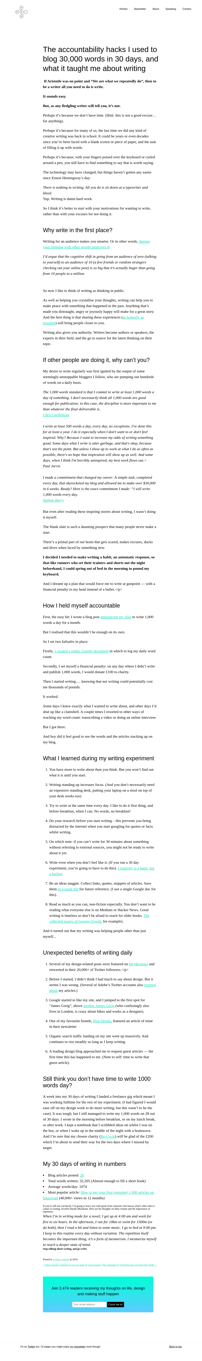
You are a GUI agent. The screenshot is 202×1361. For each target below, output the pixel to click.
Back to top (175, 1346)
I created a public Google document (81, 651)
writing (56, 1259)
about (53, 990)
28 (82, 1175)
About (156, 9)
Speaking (171, 9)
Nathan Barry (53, 500)
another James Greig (98, 1006)
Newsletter (140, 9)
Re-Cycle (108, 1136)
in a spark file (68, 889)
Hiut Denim (102, 1021)
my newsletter (78, 1346)
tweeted (150, 985)
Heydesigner (138, 964)
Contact (187, 9)
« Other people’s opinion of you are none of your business (72, 1265)
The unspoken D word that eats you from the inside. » (129, 1265)
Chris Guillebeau (56, 415)
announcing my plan (115, 617)
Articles (123, 9)
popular (65, 1259)
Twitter (31, 1346)
